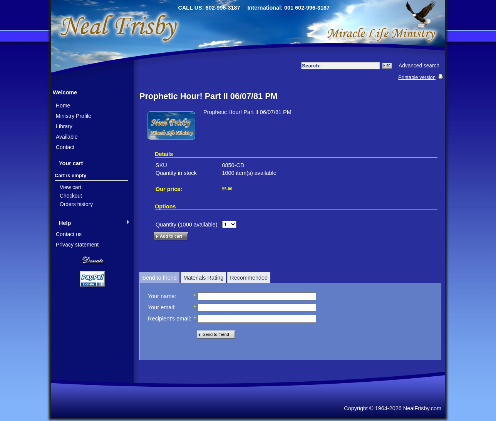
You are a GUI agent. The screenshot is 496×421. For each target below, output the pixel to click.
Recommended (249, 278)
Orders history (76, 204)
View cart (70, 187)
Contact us (69, 234)
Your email (161, 307)
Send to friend (159, 278)
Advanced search (419, 66)
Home (63, 105)
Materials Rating (203, 278)
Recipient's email (169, 318)
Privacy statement (77, 245)
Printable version (417, 77)
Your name (161, 296)
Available (67, 137)
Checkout (71, 196)
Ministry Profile (73, 116)
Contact (65, 147)
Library (64, 126)
